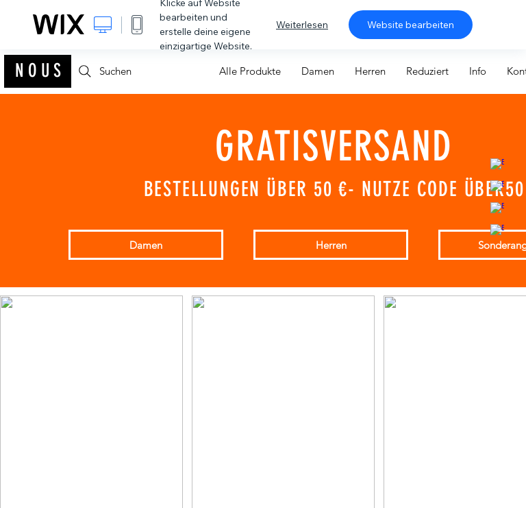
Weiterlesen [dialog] (302, 25)
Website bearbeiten (410, 25)
